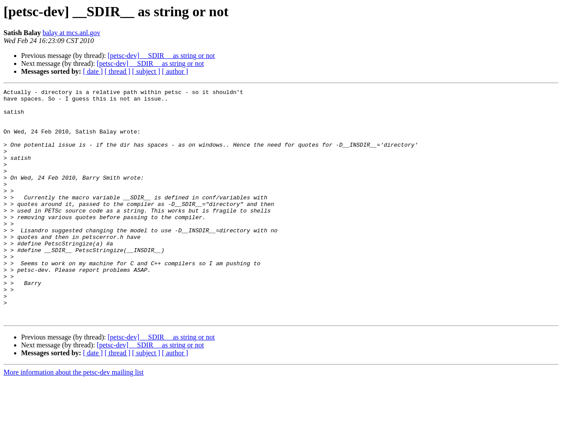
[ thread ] (117, 71)
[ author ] (175, 71)
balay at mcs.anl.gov (72, 32)
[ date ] (93, 71)
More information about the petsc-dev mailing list (74, 418)
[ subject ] (146, 71)
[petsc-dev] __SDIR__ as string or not (161, 55)
